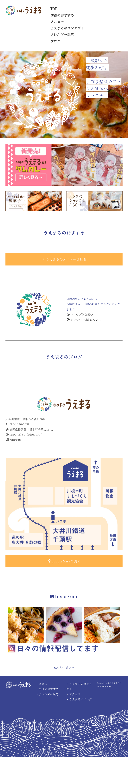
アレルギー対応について (84, 319)
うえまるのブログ (80, 699)
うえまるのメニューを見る (64, 259)
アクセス (74, 694)
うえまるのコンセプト (67, 28)
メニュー (57, 21)
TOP (53, 8)
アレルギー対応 (62, 34)
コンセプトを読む (80, 314)
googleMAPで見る (64, 561)
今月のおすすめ (49, 689)
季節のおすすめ (62, 15)
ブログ (55, 41)
